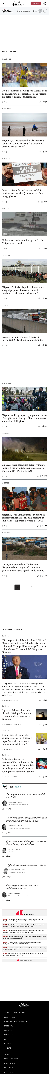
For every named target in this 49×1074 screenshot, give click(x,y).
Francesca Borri (17, 870)
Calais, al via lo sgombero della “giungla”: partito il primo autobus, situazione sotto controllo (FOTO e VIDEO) (23, 468)
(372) (44, 202)
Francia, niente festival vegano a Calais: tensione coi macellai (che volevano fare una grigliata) (22, 193)
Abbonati (35, 3)
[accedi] (45, 3)
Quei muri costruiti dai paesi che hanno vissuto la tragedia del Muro (26, 842)
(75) (44, 298)
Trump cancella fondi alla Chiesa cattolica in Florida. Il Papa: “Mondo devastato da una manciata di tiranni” (17, 739)
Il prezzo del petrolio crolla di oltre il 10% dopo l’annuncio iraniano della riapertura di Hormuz (17, 715)
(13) (9, 877)
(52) (8, 900)
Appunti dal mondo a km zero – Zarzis (26, 865)
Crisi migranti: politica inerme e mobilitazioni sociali (22, 887)
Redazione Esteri (10, 700)
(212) (44, 476)
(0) (45, 102)
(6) (45, 725)
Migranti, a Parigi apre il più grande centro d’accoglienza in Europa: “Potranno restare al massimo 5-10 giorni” (24, 418)
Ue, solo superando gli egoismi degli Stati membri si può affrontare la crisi (26, 819)
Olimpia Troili (15, 826)
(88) (44, 345)
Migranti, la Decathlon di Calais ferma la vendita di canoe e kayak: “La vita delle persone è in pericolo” (23, 143)
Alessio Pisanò (15, 802)
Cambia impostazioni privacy (15, 1021)
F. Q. (4, 102)
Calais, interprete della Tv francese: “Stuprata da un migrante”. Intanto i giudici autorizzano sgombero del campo (23, 567)
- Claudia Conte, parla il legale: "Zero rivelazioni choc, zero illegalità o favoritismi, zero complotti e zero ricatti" (23, 920)
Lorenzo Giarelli (10, 777)
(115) (44, 749)
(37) (8, 833)
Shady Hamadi (15, 849)
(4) (45, 777)
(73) (8, 809)
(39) (44, 426)
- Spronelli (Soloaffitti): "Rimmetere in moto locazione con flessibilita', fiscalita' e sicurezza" (23, 954)
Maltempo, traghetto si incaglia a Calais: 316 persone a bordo (23, 241)
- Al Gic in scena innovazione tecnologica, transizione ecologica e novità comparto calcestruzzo (22, 943)
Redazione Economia (12, 725)
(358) (9, 856)
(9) (45, 152)
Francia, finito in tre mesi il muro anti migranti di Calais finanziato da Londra (22, 338)
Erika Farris (14, 893)
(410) (44, 526)
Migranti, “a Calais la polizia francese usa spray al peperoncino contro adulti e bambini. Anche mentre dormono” (23, 290)
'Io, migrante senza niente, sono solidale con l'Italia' (26, 795)
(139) (44, 576)
